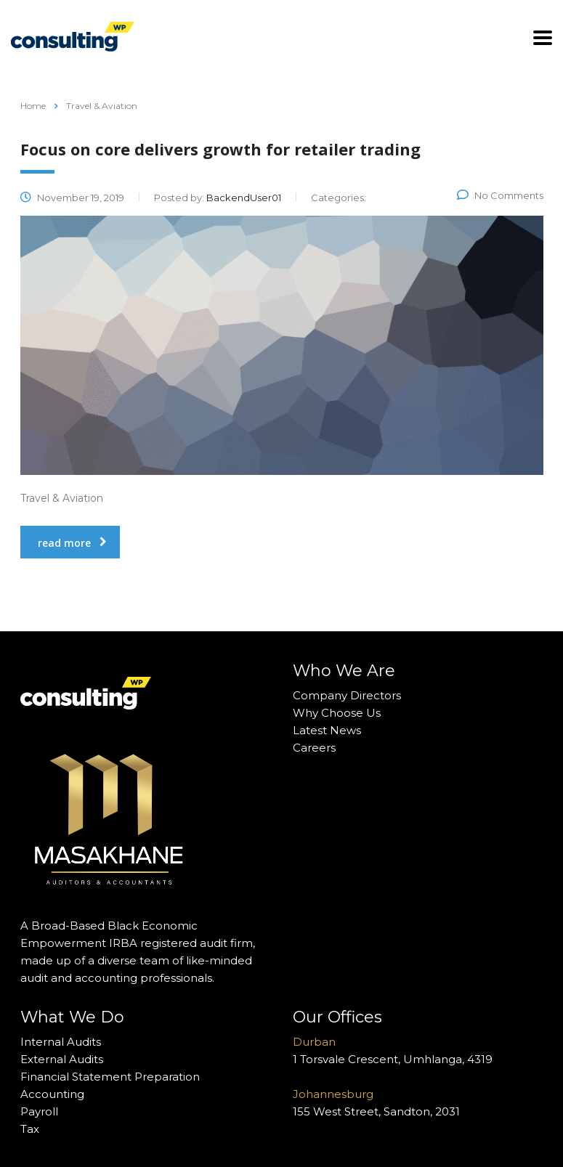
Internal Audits (60, 1042)
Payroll (39, 1111)
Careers (314, 748)
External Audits (61, 1059)
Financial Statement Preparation (110, 1076)
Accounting (52, 1094)
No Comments (500, 195)
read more (72, 543)
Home (33, 105)
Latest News (327, 730)
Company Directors (347, 695)
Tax (29, 1129)
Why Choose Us (337, 713)
